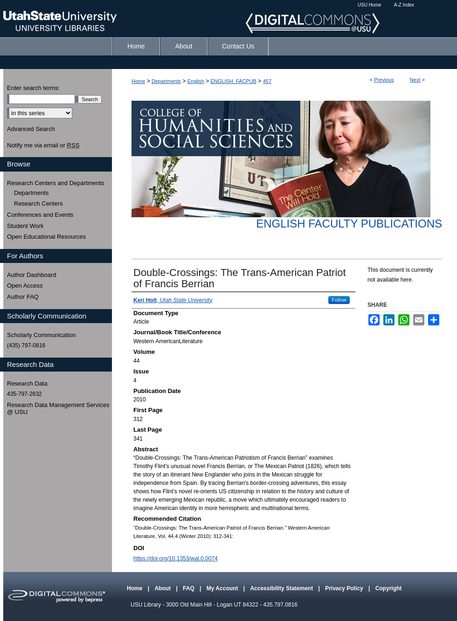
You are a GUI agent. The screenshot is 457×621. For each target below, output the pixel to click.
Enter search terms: (33, 87)
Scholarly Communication (41, 334)
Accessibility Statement (282, 588)
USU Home (369, 4)
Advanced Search (31, 128)
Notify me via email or (43, 145)
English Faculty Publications (349, 223)
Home (138, 81)
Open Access (25, 285)
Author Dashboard (31, 274)
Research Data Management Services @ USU (58, 408)
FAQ (189, 588)
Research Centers (38, 203)
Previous (384, 80)
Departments (166, 81)
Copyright (388, 588)
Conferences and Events (40, 214)
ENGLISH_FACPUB (233, 81)
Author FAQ (23, 296)
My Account (223, 588)
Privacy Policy (345, 588)
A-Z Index (404, 4)
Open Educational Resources (46, 236)
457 (267, 81)
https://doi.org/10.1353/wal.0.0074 (175, 558)
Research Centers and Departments (55, 182)
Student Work (25, 225)
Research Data (27, 383)
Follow (339, 300)
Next (415, 80)
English (195, 81)
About (163, 588)
